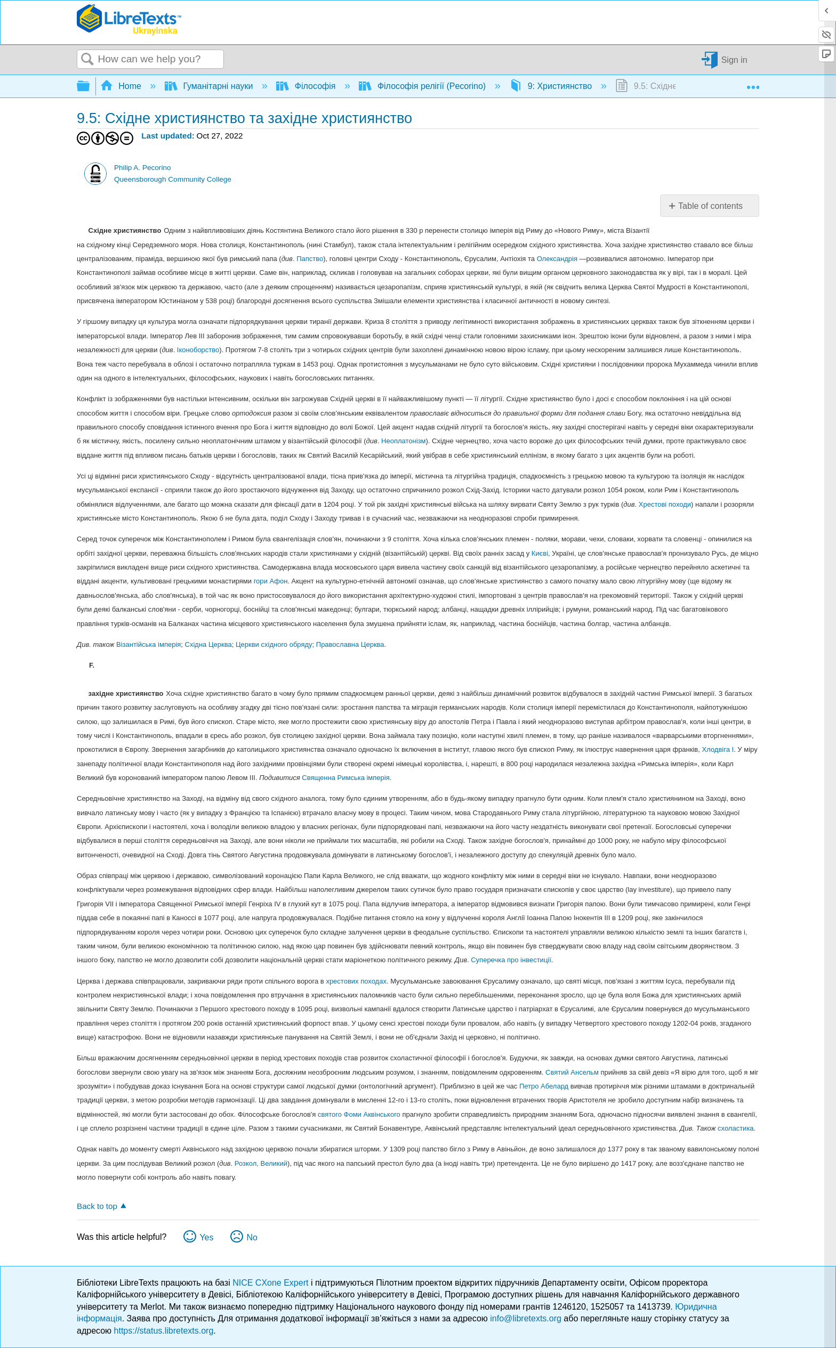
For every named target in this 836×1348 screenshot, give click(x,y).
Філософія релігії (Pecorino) (423, 86)
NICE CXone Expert (271, 1282)
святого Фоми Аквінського (359, 1114)
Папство (309, 259)
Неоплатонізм (403, 441)
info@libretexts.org (525, 1318)
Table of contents (710, 205)
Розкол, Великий (261, 1163)
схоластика (736, 1128)
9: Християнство (551, 86)
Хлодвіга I (718, 749)
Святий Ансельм (572, 1072)
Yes (206, 1237)
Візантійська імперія (148, 644)
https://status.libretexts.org (164, 1330)
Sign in (734, 59)
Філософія (306, 86)
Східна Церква (208, 644)
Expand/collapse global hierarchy (90, 86)
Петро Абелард (543, 1086)
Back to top (97, 1206)
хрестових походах (356, 981)
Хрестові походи (665, 504)
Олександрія (557, 259)
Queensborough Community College (172, 179)
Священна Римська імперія (345, 778)
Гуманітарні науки (210, 86)
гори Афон (271, 581)
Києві (540, 553)
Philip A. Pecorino (142, 168)
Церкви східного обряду (274, 644)
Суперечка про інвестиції (511, 960)
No (251, 1237)
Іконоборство (198, 350)
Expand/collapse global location (752, 83)
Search (87, 60)
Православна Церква (350, 644)
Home (122, 86)
